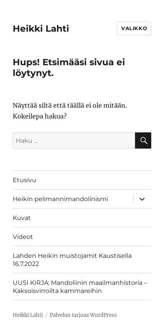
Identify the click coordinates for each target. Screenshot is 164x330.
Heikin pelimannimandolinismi (60, 199)
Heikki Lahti (41, 28)
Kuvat (22, 218)
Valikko (134, 28)
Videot (23, 236)
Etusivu (24, 180)
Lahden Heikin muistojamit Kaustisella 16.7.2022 (72, 259)
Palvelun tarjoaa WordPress (83, 315)
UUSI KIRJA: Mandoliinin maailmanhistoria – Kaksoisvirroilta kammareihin (80, 286)
